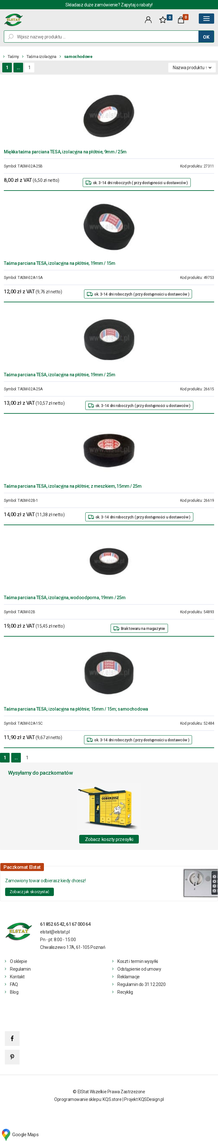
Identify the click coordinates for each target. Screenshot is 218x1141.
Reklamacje (128, 976)
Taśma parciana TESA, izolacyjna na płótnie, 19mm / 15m (59, 263)
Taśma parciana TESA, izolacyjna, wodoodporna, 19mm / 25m (64, 597)
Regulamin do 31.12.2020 (141, 984)
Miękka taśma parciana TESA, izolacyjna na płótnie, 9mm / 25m (65, 151)
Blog (14, 992)
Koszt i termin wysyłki (137, 961)
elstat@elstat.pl (55, 931)
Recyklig (125, 992)
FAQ (14, 984)
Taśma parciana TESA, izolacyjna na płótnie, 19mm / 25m (59, 374)
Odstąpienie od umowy (139, 969)
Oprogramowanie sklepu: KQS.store (88, 1099)
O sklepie (18, 961)
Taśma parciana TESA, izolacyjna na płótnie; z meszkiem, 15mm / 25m (72, 486)
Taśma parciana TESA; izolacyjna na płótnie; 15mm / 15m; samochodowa (76, 709)
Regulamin (20, 969)
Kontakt (17, 976)
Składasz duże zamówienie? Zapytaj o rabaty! (109, 4)
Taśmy (13, 56)
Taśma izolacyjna (41, 56)
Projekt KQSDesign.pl (144, 1099)
